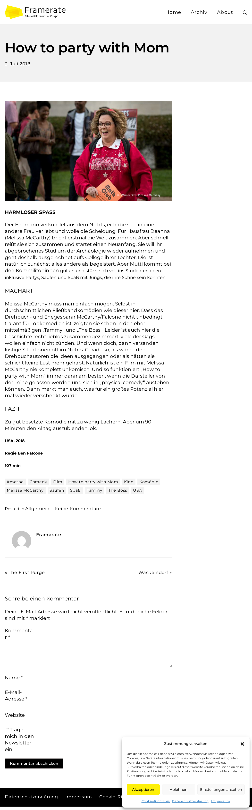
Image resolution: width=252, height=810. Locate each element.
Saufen (57, 490)
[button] (242, 743)
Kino (129, 482)
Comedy (38, 482)
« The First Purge (27, 572)
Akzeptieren (143, 789)
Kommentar (19, 634)
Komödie (149, 482)
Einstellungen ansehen (221, 789)
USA (137, 490)
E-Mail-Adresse (16, 698)
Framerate (49, 534)
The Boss (117, 490)
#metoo (15, 482)
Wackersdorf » (153, 572)
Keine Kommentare (82, 508)
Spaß (75, 490)
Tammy (94, 490)
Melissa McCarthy (25, 490)
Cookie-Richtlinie (156, 801)
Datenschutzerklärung (190, 801)
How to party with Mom (93, 482)
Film (57, 482)
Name (14, 680)
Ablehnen (178, 789)
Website (15, 718)
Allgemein (38, 508)
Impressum (220, 801)
